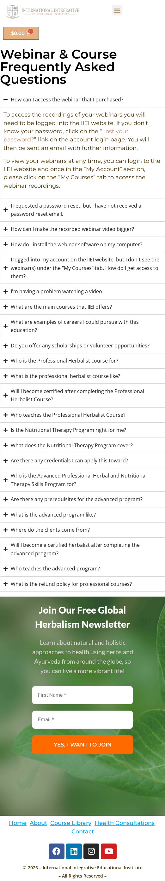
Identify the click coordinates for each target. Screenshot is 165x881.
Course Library (70, 823)
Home (18, 823)
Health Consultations (125, 823)
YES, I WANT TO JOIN (83, 744)
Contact (82, 831)
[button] (117, 10)
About (38, 823)
